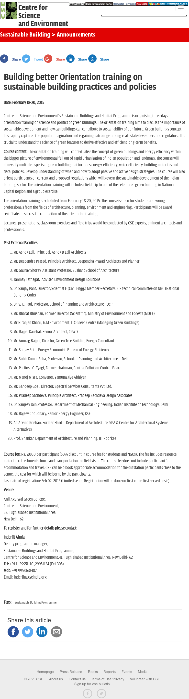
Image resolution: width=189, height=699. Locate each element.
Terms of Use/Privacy (107, 679)
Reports (109, 672)
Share (10, 59)
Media (142, 672)
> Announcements (73, 35)
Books (93, 672)
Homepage (45, 672)
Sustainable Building (25, 35)
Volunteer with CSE (145, 679)
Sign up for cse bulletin (92, 684)
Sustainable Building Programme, (36, 602)
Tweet (32, 59)
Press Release (71, 672)
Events (127, 672)
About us (56, 679)
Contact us (77, 679)
